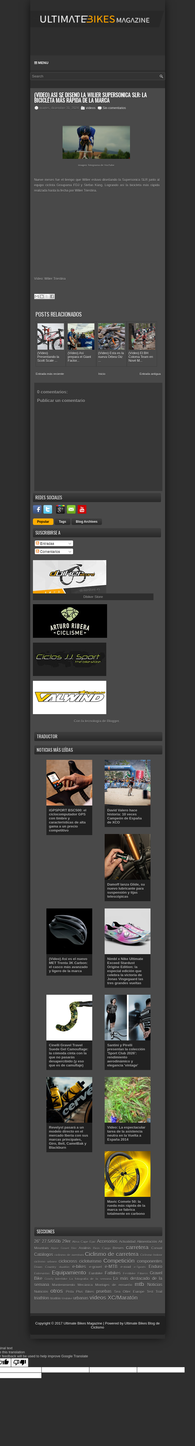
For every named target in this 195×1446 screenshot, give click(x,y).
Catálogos (43, 1254)
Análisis (85, 1248)
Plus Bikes (85, 1292)
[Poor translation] (19, 1362)
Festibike (129, 1273)
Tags (62, 522)
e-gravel (95, 1267)
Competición (119, 1261)
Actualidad (127, 1242)
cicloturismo (90, 1261)
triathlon (41, 1298)
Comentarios (48, 551)
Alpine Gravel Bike (64, 1248)
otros (56, 1291)
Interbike (61, 1278)
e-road (126, 1267)
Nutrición (41, 1292)
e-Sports (140, 1267)
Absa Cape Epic (84, 1241)
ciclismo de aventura (69, 1255)
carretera (137, 1247)
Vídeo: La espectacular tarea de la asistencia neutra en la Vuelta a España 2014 (126, 1133)
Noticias (154, 1284)
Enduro (155, 1266)
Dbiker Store (93, 597)
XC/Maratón (123, 1297)
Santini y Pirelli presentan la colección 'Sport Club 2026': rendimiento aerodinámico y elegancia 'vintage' (126, 1055)
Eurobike (95, 1273)
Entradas (45, 543)
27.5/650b (51, 1241)
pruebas (103, 1291)
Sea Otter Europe (129, 1292)
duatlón (64, 1267)
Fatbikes (113, 1273)
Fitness (143, 1273)
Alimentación (147, 1242)
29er (66, 1241)
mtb (139, 1284)
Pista (70, 1292)
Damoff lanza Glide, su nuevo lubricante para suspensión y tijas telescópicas (126, 890)
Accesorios (107, 1241)
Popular (43, 522)
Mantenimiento (63, 1285)
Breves (118, 1248)
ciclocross (68, 1261)
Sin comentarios (114, 108)
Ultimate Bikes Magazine (83, 1323)
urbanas (80, 1298)
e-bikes (79, 1266)
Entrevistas (42, 1273)
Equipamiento (69, 1272)
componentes (149, 1261)
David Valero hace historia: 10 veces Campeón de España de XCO (124, 816)
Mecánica (85, 1285)
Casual (156, 1248)
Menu (41, 63)
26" (37, 1241)
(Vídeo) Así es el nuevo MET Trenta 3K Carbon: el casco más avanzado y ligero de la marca (68, 965)
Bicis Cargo (102, 1248)
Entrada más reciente (50, 373)
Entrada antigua (150, 373)
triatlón (55, 1298)
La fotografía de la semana (90, 1278)
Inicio (101, 373)
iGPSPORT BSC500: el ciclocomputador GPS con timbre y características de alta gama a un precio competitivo (68, 820)
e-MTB (111, 1266)
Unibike (67, 1298)
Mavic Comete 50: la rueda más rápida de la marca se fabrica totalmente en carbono (126, 1208)
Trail (159, 1292)
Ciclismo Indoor (151, 1255)
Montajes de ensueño (113, 1285)
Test (150, 1292)
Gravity (49, 1278)
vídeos (90, 108)
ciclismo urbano (45, 1261)
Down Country (45, 1267)
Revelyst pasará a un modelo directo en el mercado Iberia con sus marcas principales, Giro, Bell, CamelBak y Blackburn (68, 1137)
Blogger (113, 721)
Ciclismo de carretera (111, 1254)
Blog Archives (86, 522)
